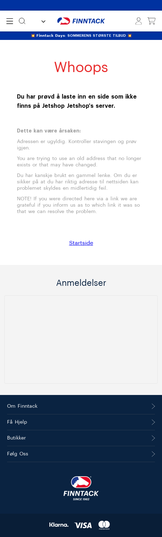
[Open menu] (10, 21)
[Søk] (22, 21)
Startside (81, 243)
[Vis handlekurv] (151, 21)
